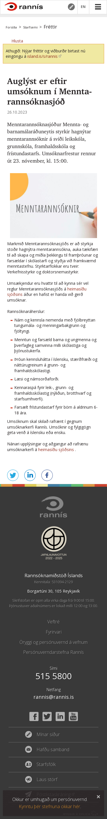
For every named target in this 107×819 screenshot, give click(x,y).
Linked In (60, 716)
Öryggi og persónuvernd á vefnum (53, 642)
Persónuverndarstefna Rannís (53, 652)
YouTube (73, 716)
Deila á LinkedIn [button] (30, 475)
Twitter (47, 716)
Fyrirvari (54, 632)
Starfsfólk (46, 764)
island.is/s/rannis (42, 56)
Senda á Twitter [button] (13, 475)
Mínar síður (71, 7)
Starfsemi (30, 27)
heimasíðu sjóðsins (56, 449)
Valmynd (98, 7)
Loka (98, 796)
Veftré (53, 622)
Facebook (34, 716)
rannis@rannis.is (53, 696)
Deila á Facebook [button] (47, 475)
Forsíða (11, 27)
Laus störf (47, 780)
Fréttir (50, 27)
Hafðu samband (53, 750)
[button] (17, 41)
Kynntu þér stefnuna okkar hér (49, 806)
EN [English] (83, 7)
